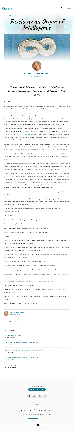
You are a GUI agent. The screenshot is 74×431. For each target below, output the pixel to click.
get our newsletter (37, 389)
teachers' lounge (27, 410)
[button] (69, 9)
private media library (46, 410)
